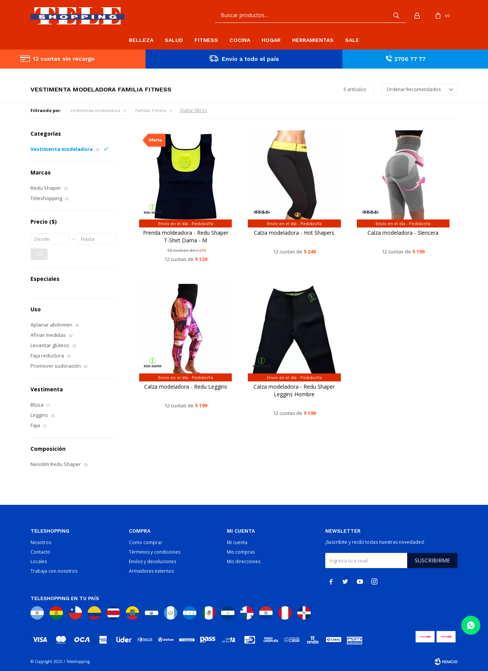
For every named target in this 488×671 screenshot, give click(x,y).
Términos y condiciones (154, 552)
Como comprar (145, 542)
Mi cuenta (237, 542)
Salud (174, 40)
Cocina (240, 40)
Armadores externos (151, 571)
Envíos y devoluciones (152, 561)
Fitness (206, 40)
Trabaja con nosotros (53, 571)
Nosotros (40, 542)
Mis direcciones (243, 561)
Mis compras (241, 552)
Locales (38, 561)
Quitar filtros (193, 110)
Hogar (271, 40)
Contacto (40, 552)
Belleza (141, 40)
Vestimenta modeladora (95, 110)
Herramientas (313, 40)
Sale (352, 40)
